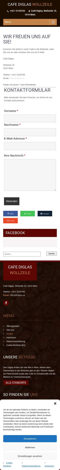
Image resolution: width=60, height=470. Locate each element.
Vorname (11, 111)
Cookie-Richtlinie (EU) (15, 345)
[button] (55, 403)
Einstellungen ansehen (30, 456)
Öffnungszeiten (12, 326)
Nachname (12, 124)
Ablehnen (30, 447)
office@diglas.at (17, 78)
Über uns (10, 330)
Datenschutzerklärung (31, 466)
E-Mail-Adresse (15, 138)
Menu (8, 22)
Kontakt (9, 334)
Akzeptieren (30, 438)
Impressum (49, 466)
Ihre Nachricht (14, 155)
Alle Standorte (16, 382)
